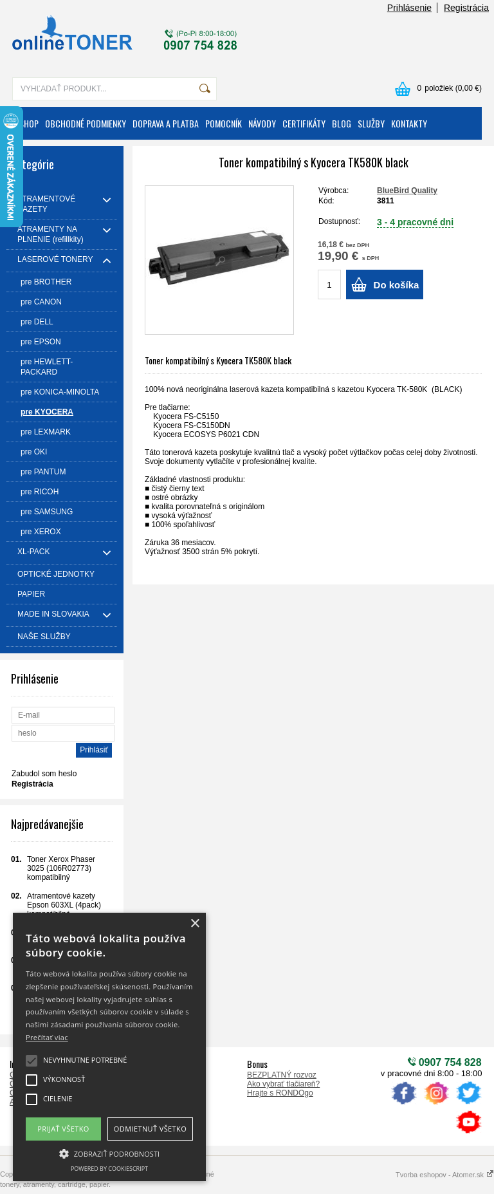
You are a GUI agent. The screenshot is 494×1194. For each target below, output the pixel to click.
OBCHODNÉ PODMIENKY (85, 123)
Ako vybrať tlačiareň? (283, 1083)
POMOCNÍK (223, 123)
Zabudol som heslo (44, 773)
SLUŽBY (371, 123)
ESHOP (27, 123)
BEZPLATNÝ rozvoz (281, 1074)
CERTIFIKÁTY (303, 123)
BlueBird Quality (407, 190)
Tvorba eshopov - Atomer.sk (445, 1175)
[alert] (109, 1047)
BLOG (341, 123)
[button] (109, 1153)
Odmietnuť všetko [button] (150, 1128)
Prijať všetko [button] (63, 1128)
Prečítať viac (47, 1037)
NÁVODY (262, 123)
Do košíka (396, 284)
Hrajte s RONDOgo (280, 1092)
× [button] (194, 924)
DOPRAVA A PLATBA (166, 123)
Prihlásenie (409, 8)
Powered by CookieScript (109, 1168)
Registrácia (466, 8)
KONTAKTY (409, 123)
